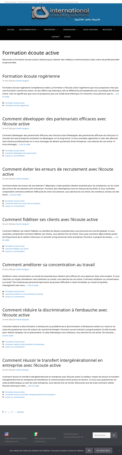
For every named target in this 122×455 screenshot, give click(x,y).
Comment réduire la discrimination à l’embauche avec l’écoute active (54, 312)
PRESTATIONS (52, 29)
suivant (19, 412)
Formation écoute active (15, 103)
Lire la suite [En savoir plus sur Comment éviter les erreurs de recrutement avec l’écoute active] (15, 194)
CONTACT (56, 36)
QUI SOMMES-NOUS (30, 29)
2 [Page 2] (6, 412)
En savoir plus (103, 450)
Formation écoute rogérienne (31, 76)
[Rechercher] (113, 435)
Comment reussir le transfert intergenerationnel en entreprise (30, 394)
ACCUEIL (10, 29)
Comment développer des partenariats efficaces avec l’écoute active (54, 121)
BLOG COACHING (90, 29)
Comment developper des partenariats (20, 153)
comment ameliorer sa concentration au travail (24, 294)
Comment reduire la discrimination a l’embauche (24, 344)
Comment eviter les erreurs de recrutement (22, 203)
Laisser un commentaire (15, 156)
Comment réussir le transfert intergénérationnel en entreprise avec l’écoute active (52, 362)
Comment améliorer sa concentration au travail (48, 264)
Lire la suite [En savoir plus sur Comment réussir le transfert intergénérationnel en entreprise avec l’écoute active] (33, 385)
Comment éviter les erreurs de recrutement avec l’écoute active (57, 171)
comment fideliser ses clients (16, 249)
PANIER (67, 36)
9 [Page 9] (12, 412)
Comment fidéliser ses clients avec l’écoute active (50, 219)
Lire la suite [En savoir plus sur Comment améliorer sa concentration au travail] (33, 285)
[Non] (119, 450)
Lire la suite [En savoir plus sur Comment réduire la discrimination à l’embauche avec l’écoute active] (7, 335)
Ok (89, 450)
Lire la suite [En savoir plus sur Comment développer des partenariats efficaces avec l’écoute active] (24, 144)
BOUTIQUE (110, 29)
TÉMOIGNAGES (72, 29)
